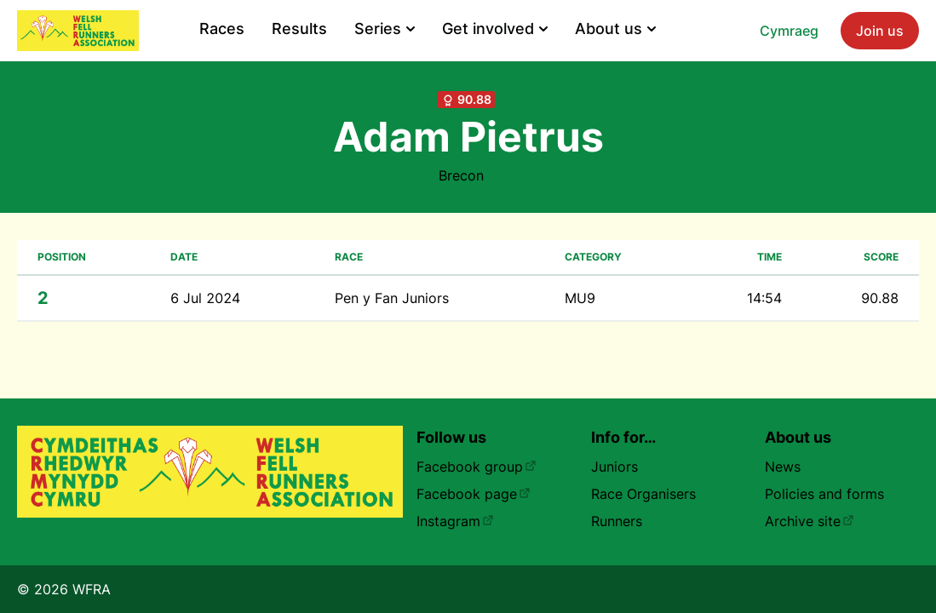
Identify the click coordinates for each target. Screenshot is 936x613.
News (783, 466)
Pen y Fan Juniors (392, 297)
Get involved (495, 28)
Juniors (614, 466)
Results (299, 28)
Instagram (455, 521)
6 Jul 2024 (205, 297)
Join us (880, 30)
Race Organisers (643, 493)
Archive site (809, 521)
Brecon (461, 175)
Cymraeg (789, 30)
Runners (616, 521)
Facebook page (473, 493)
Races (221, 28)
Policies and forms (824, 493)
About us (615, 28)
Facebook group (476, 466)
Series (384, 28)
